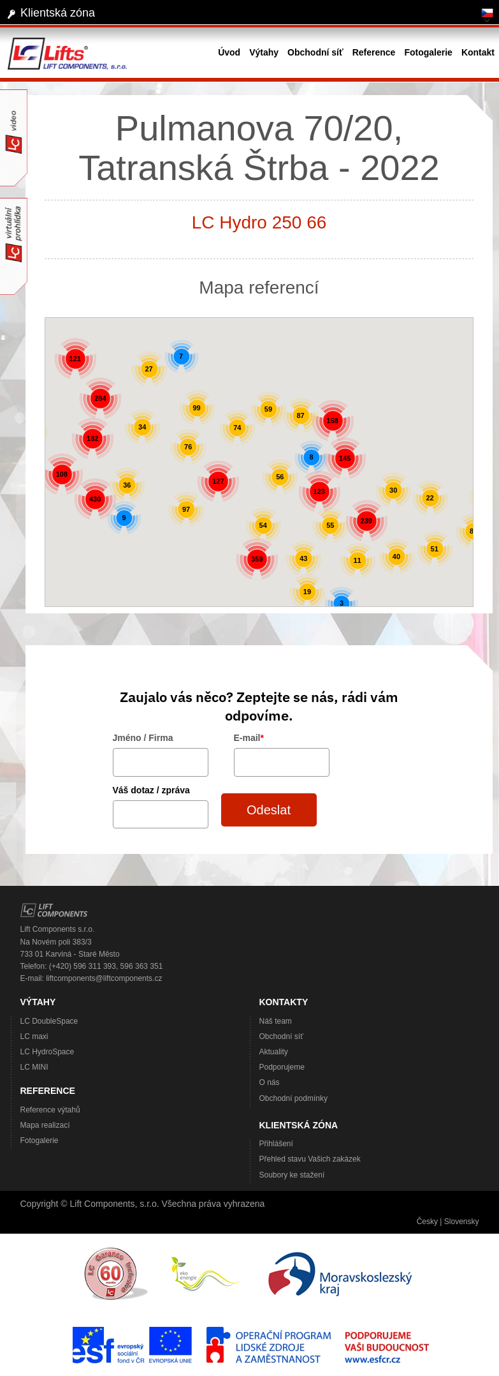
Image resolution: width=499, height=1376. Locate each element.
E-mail (249, 738)
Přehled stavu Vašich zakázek (310, 1159)
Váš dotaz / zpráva (151, 790)
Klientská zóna (57, 12)
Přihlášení (276, 1143)
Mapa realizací (45, 1125)
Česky (427, 1221)
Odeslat (269, 810)
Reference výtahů (50, 1109)
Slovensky (461, 1221)
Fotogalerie (39, 1140)
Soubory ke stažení (292, 1174)
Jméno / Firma (143, 738)
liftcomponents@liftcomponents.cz (104, 978)
